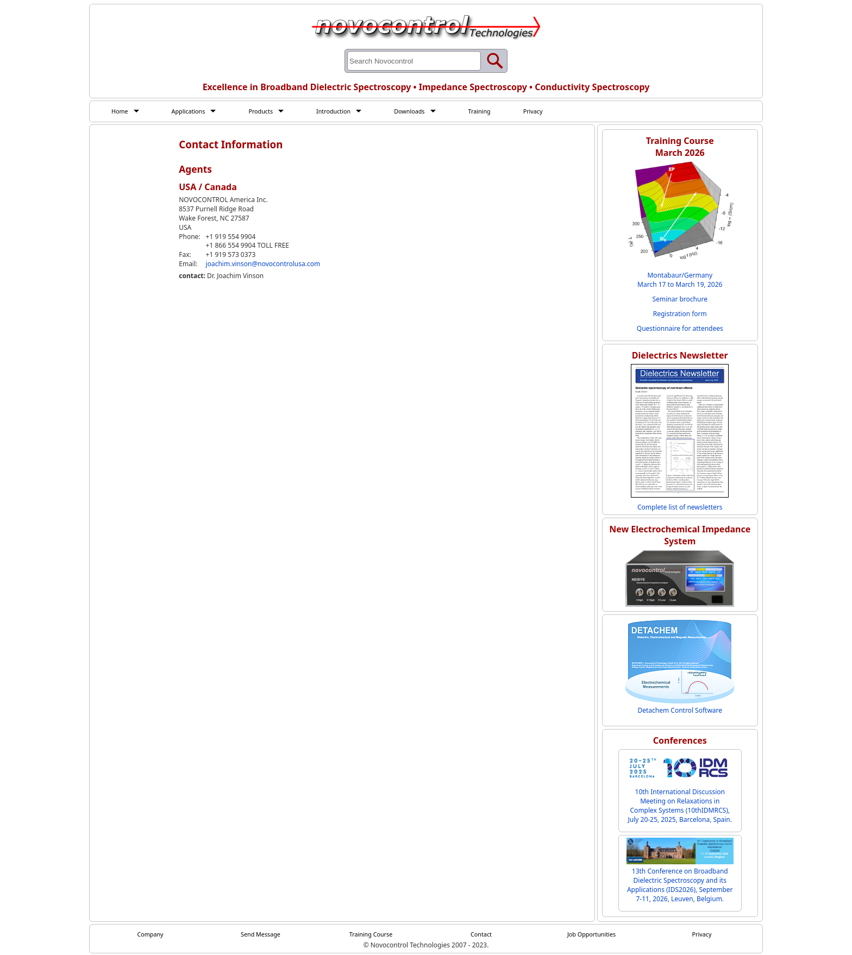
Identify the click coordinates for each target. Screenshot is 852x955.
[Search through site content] (414, 61)
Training (496, 111)
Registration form (680, 314)
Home (120, 111)
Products (267, 111)
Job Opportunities (592, 935)
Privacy (552, 111)
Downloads (423, 111)
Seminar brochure (680, 299)
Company (150, 935)
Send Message (261, 935)
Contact (481, 935)
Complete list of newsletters (680, 507)
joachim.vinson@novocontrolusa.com (263, 264)
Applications (192, 111)
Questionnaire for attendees (680, 329)
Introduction (344, 111)
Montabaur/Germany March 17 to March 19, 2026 (679, 280)
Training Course (371, 935)
